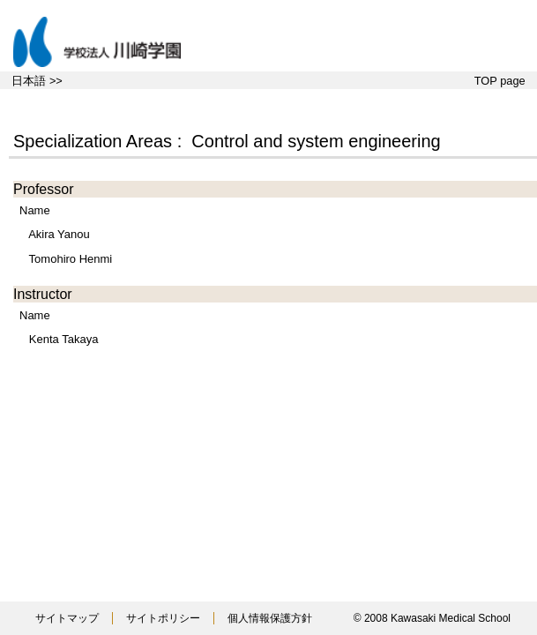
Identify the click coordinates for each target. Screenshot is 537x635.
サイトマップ (67, 618)
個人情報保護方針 (269, 618)
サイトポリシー (163, 618)
